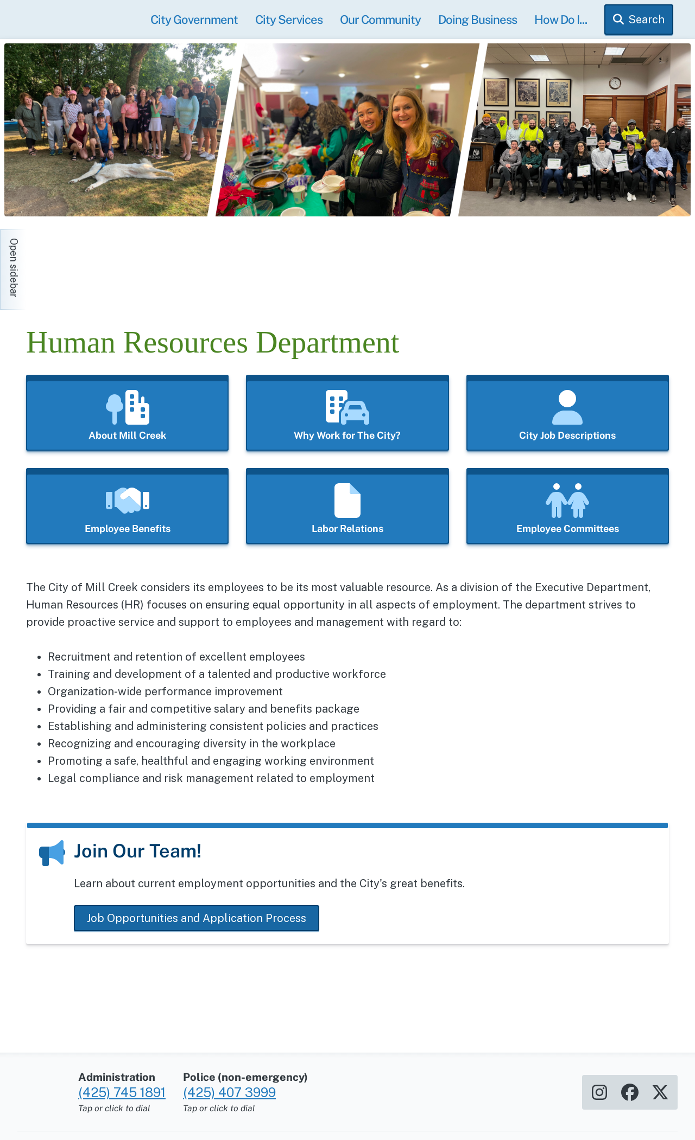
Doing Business (477, 19)
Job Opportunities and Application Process (196, 918)
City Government (194, 19)
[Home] (124, 264)
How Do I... (560, 19)
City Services (289, 19)
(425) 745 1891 (122, 1086)
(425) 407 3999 (229, 1086)
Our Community (380, 19)
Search (646, 19)
